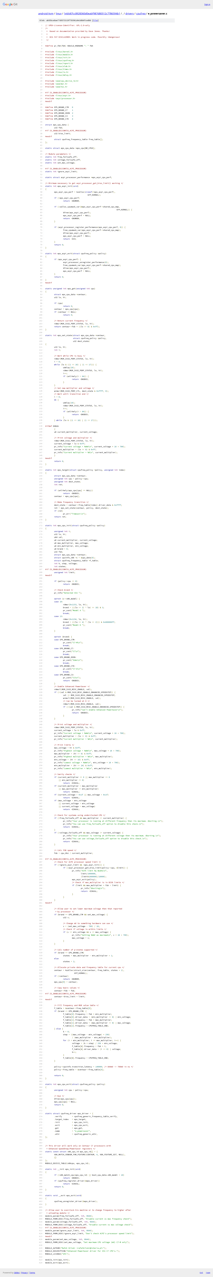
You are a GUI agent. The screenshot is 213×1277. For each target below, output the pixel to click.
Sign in (207, 4)
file (95, 20)
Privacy (24, 1272)
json (208, 1272)
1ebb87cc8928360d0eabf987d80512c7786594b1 (92, 13)
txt (201, 1272)
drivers (129, 13)
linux (59, 13)
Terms (32, 1272)
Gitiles (16, 1272)
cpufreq (141, 13)
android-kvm (45, 13)
